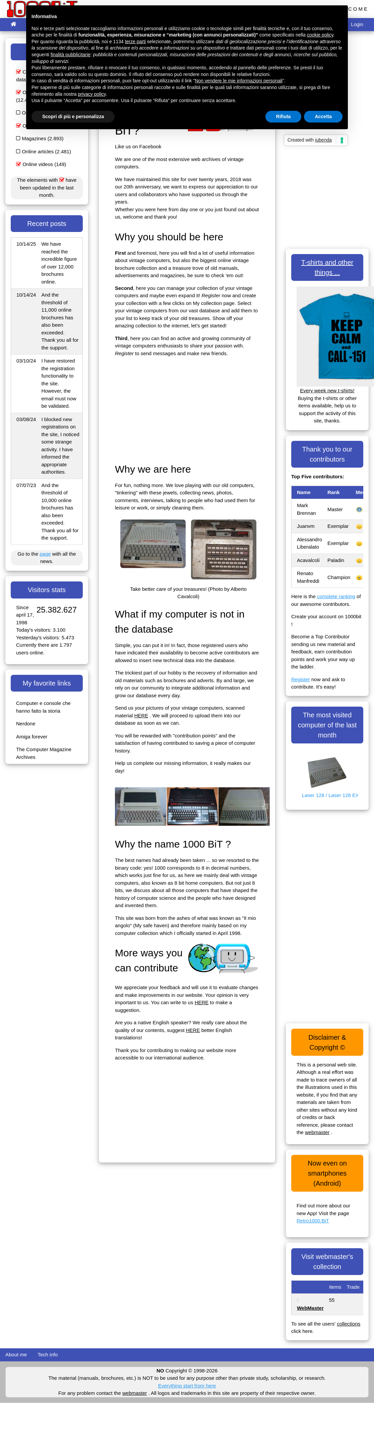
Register (300, 679)
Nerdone (26, 723)
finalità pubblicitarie (70, 54)
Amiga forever (31, 736)
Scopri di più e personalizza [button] (73, 116)
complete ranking (336, 596)
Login (357, 24)
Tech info (48, 1354)
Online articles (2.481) (43, 151)
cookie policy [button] (320, 34)
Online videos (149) (41, 164)
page (45, 554)
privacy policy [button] (92, 94)
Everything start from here (187, 1385)
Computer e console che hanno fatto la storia (43, 707)
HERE (141, 715)
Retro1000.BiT (313, 1220)
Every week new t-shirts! (327, 390)
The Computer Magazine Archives (43, 753)
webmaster (317, 1132)
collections (348, 1324)
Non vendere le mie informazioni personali (238, 80)
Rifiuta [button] (283, 116)
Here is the (304, 596)
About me (16, 1354)
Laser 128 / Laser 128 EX (330, 795)
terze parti (135, 41)
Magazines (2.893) (39, 138)
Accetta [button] (323, 116)
